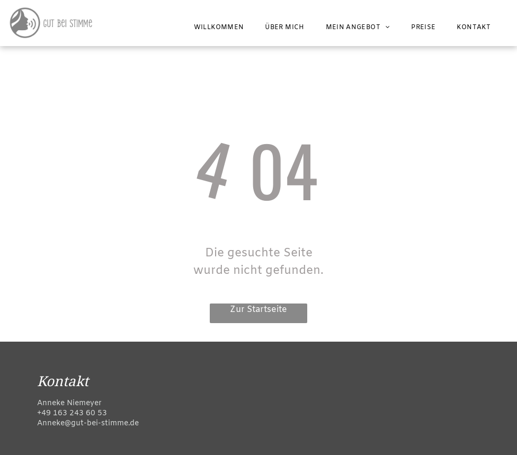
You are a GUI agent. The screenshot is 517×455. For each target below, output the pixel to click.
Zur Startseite (258, 309)
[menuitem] (219, 27)
